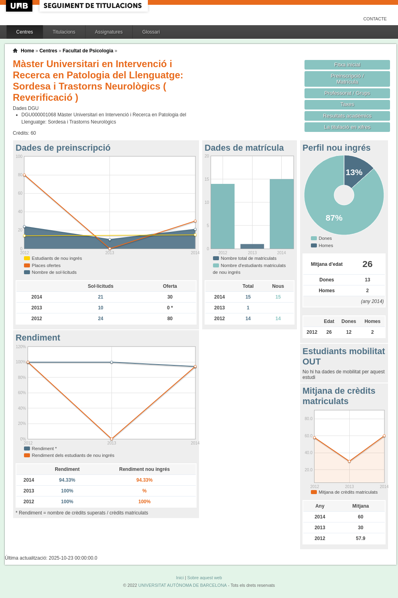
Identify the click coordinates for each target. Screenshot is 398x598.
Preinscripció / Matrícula (347, 79)
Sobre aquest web (204, 577)
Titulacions (64, 32)
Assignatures (109, 32)
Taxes (347, 104)
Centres (24, 32)
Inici (179, 577)
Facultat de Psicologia (88, 51)
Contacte (375, 18)
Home (27, 51)
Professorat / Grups (347, 93)
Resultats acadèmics (347, 116)
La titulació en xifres (347, 127)
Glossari (151, 32)
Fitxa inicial (347, 65)
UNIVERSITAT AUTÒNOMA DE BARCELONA (182, 585)
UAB (20, 6)
